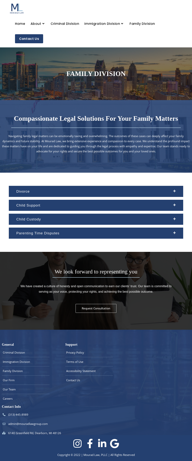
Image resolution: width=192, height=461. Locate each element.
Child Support (28, 205)
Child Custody (28, 219)
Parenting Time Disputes (37, 233)
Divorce (23, 191)
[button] (96, 191)
